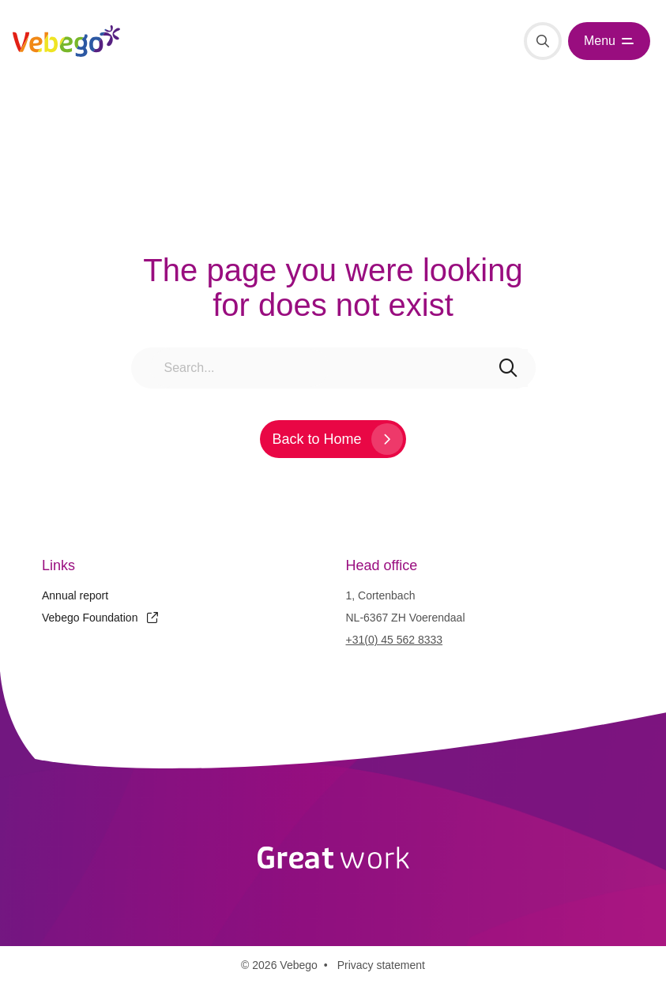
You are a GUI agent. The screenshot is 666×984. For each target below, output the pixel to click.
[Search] (543, 41)
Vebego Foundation (100, 617)
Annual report (75, 595)
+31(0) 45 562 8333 (394, 639)
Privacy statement (381, 965)
